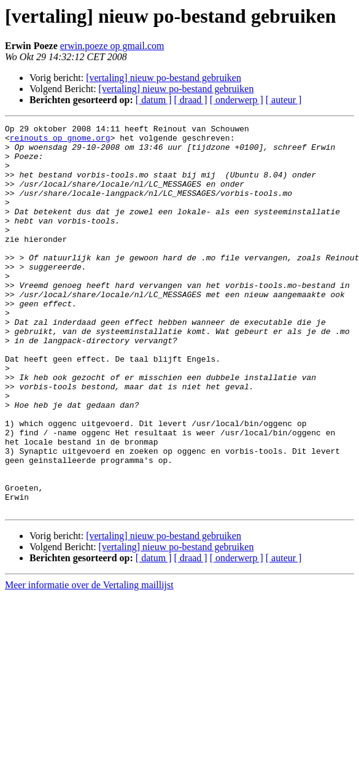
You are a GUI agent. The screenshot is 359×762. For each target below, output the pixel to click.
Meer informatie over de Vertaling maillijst (89, 662)
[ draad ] (190, 100)
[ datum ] (154, 100)
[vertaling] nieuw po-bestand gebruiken (163, 77)
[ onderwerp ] (236, 100)
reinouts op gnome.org (60, 141)
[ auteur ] (284, 100)
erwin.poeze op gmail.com (112, 46)
